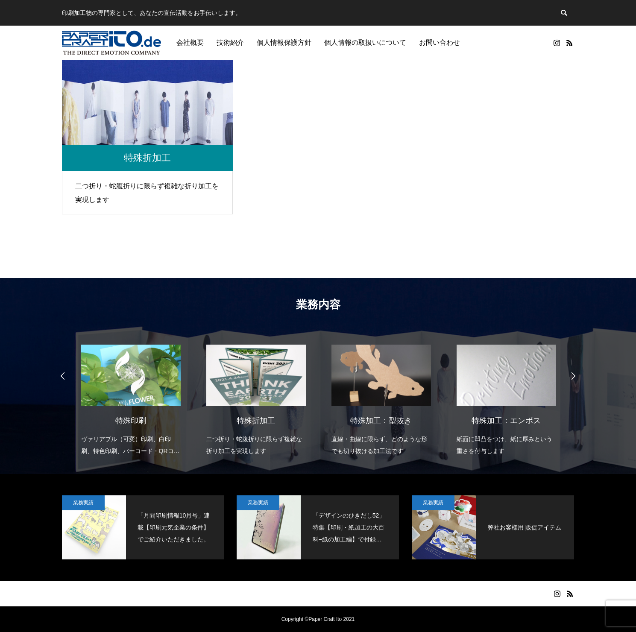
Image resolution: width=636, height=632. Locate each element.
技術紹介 (230, 42)
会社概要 (190, 42)
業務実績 (83, 503)
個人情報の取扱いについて (365, 42)
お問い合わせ (439, 42)
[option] (131, 394)
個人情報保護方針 (284, 42)
